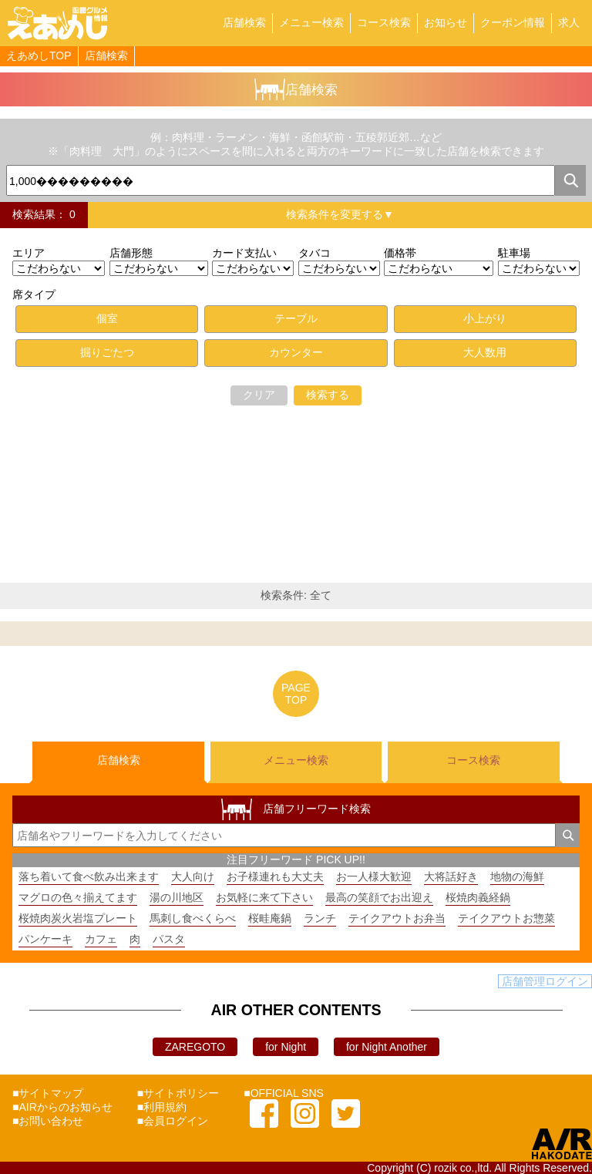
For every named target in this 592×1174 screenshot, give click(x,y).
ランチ (320, 918)
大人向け (192, 876)
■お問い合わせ (47, 1121)
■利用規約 (162, 1107)
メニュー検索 (311, 22)
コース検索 (384, 22)
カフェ (101, 939)
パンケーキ (45, 939)
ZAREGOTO (195, 1047)
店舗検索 (244, 22)
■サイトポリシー (178, 1093)
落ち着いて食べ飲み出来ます (88, 876)
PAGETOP (296, 693)
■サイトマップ (47, 1093)
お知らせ (445, 22)
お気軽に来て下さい (264, 897)
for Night (285, 1047)
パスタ (169, 939)
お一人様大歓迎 (374, 876)
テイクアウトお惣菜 (506, 918)
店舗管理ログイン (545, 981)
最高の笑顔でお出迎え (379, 897)
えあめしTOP (39, 55)
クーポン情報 (512, 22)
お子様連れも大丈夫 (275, 876)
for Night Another (386, 1047)
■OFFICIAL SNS (284, 1093)
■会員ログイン (172, 1121)
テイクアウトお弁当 (397, 918)
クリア (259, 395)
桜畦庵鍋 (269, 918)
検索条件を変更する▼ (340, 214)
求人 (569, 22)
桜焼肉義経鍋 (478, 897)
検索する (327, 395)
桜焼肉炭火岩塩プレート (77, 918)
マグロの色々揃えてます (77, 897)
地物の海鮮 (517, 876)
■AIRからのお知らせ (62, 1107)
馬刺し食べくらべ (193, 918)
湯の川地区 (177, 897)
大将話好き (451, 876)
